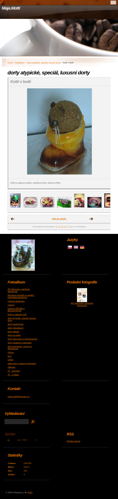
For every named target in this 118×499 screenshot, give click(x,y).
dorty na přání (14, 335)
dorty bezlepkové (16, 324)
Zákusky (12, 367)
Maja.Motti (11, 8)
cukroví (11, 305)
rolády (10, 360)
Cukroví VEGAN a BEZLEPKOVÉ (16, 309)
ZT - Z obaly (13, 375)
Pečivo (11, 352)
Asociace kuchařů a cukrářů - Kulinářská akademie (21, 296)
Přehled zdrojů (73, 441)
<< (8, 440)
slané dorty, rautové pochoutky (22, 363)
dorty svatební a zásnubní (20, 343)
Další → (91, 219)
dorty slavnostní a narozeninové (22, 339)
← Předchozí (13, 219)
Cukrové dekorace (16, 301)
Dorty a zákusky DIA (17, 314)
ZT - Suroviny (14, 371)
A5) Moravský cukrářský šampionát (82, 304)
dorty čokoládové (16, 328)
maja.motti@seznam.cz (18, 396)
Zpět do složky (59, 219)
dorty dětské (13, 332)
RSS (30, 492)
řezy (10, 356)
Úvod (9, 63)
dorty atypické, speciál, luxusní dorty (44, 63)
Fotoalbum (20, 63)
